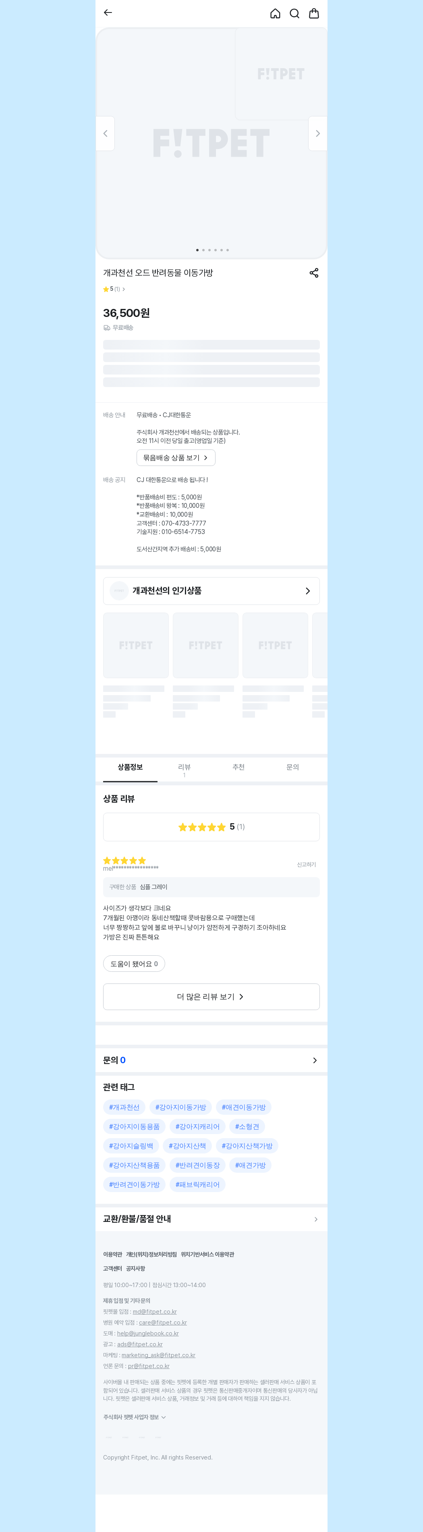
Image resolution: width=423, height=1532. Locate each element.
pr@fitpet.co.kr (149, 1365)
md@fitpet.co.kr (155, 1311)
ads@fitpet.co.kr (140, 1344)
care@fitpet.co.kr (163, 1322)
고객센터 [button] (112, 1268)
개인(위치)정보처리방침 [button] (151, 1254)
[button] (108, 13)
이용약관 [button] (112, 1254)
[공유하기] (314, 273)
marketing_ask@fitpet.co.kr (158, 1355)
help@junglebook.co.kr (148, 1333)
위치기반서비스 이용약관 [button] (207, 1254)
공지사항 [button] (135, 1268)
